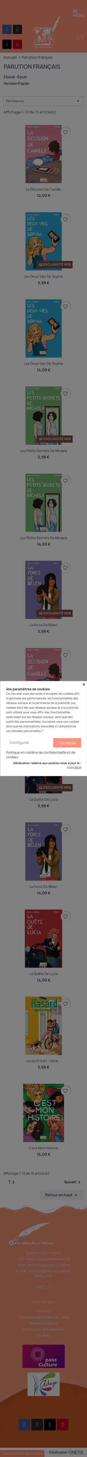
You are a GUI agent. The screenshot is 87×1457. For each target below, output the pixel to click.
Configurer (19, 742)
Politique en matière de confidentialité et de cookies (40, 754)
